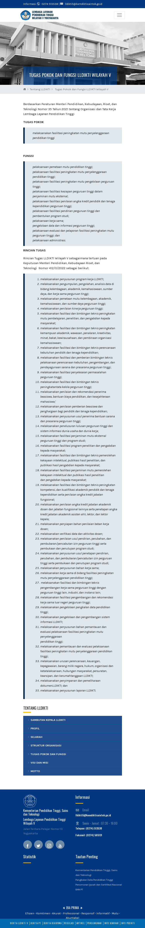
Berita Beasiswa (53, 923)
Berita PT (36, 923)
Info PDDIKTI (128, 923)
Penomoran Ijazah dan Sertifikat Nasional (99, 884)
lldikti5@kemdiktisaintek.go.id (93, 815)
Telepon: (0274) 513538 (89, 828)
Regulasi (69, 923)
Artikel (80, 923)
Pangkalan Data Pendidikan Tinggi (94, 879)
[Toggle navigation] (119, 15)
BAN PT (79, 889)
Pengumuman (94, 923)
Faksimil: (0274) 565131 (89, 835)
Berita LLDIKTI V (19, 923)
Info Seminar (111, 923)
